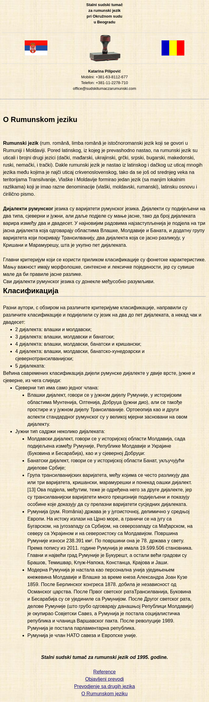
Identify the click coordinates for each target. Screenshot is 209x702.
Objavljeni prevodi (104, 679)
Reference (104, 671)
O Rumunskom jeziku (104, 693)
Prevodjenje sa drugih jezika (104, 686)
